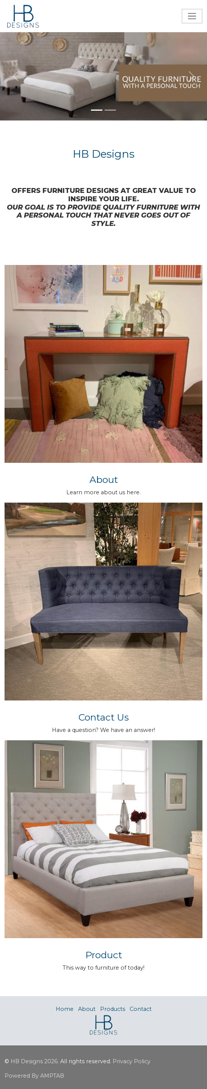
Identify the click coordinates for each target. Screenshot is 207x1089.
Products (112, 1009)
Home (65, 1009)
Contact (141, 1009)
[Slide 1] (96, 110)
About (87, 1009)
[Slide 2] (110, 110)
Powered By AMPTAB (34, 1075)
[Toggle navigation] (192, 16)
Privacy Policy (132, 1061)
